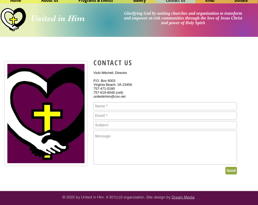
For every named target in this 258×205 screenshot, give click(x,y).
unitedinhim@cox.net (109, 96)
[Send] (231, 170)
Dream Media (183, 197)
